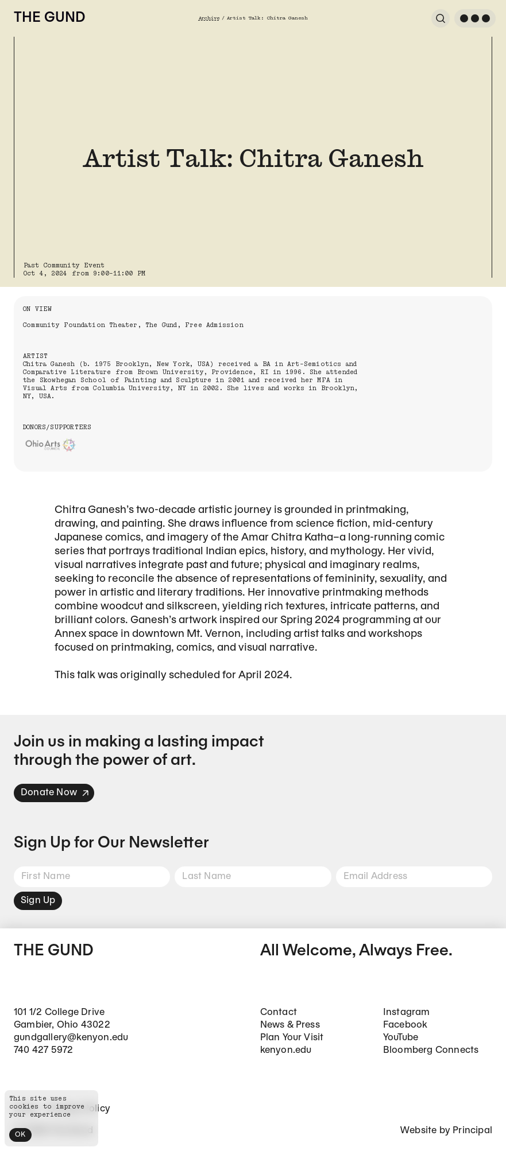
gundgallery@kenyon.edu (71, 1037)
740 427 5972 (43, 1050)
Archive (209, 18)
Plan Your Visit (292, 1037)
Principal (472, 1130)
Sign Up (38, 900)
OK (20, 1134)
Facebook (405, 1025)
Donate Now (55, 792)
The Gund (49, 18)
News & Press (290, 1025)
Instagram (406, 1012)
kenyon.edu (286, 1050)
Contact (278, 1012)
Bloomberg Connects (431, 1050)
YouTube (400, 1037)
